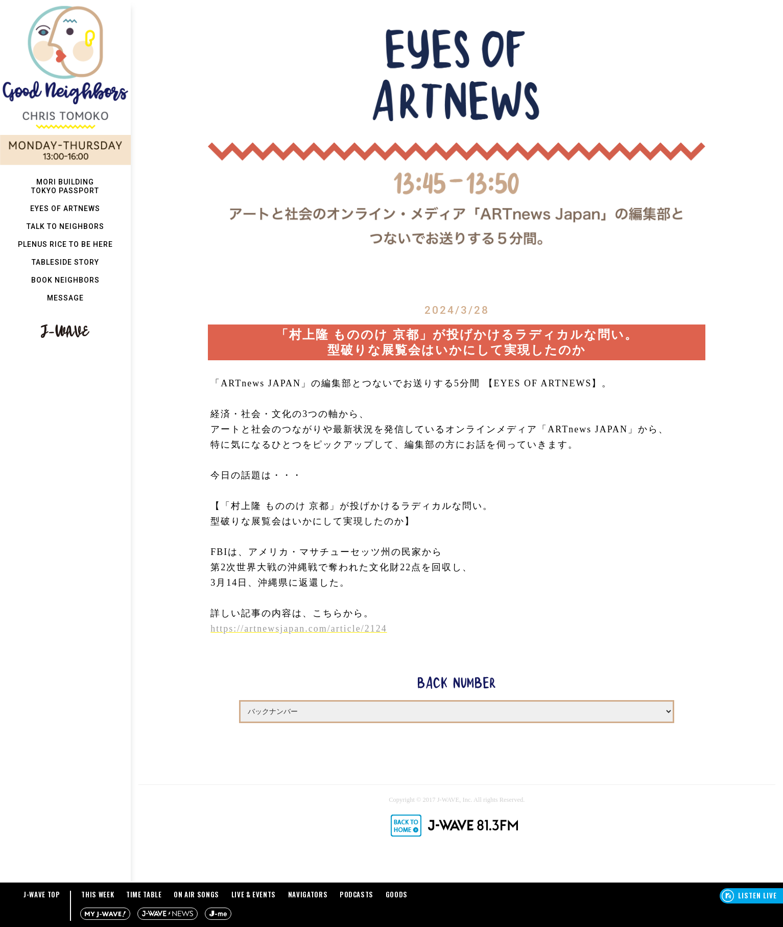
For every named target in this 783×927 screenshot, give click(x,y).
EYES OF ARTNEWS (65, 208)
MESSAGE (65, 298)
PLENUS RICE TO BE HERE (65, 244)
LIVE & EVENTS (253, 894)
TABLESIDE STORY (65, 262)
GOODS (397, 894)
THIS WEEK (97, 894)
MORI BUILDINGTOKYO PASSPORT (65, 186)
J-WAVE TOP (41, 894)
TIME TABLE (144, 894)
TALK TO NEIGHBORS (65, 226)
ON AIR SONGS (196, 894)
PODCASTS (356, 894)
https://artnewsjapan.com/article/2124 (298, 628)
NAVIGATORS (308, 894)
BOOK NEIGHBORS (65, 280)
